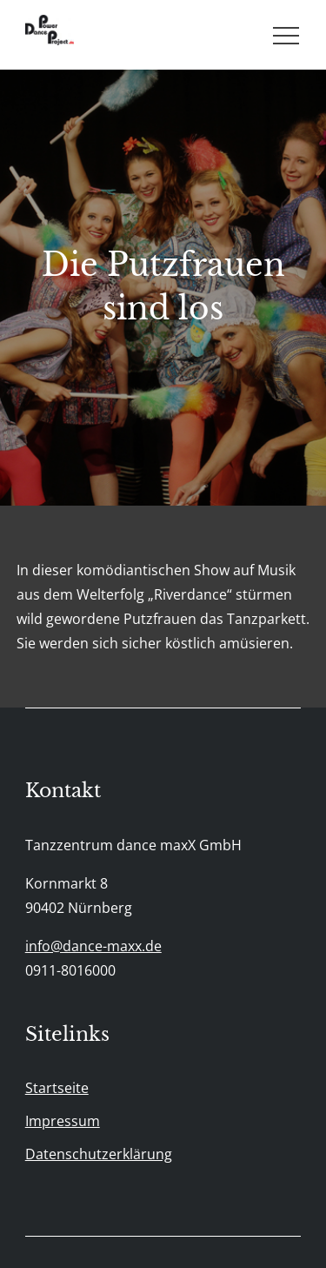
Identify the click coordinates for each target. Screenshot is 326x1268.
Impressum (62, 1120)
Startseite (57, 1087)
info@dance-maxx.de (93, 946)
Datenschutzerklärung (98, 1154)
